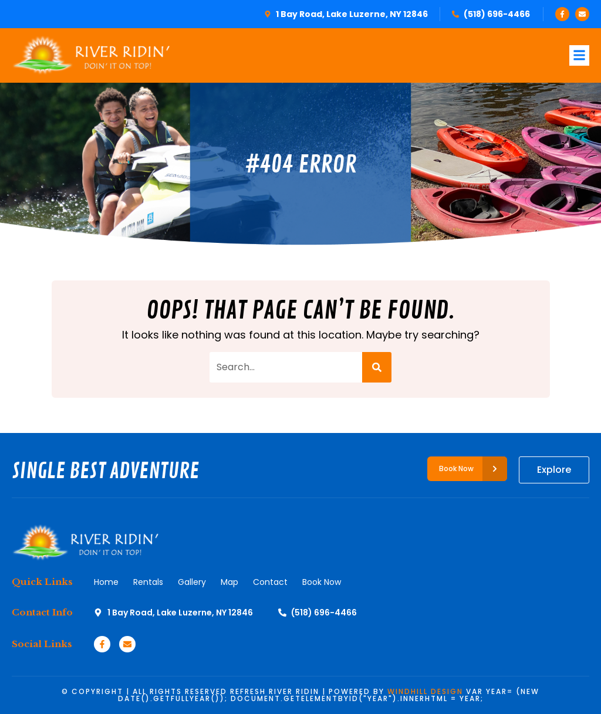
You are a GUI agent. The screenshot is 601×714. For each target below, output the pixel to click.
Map (229, 582)
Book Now (321, 582)
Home (106, 582)
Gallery (192, 582)
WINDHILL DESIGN (425, 691)
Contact (270, 582)
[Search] (376, 367)
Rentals (148, 582)
